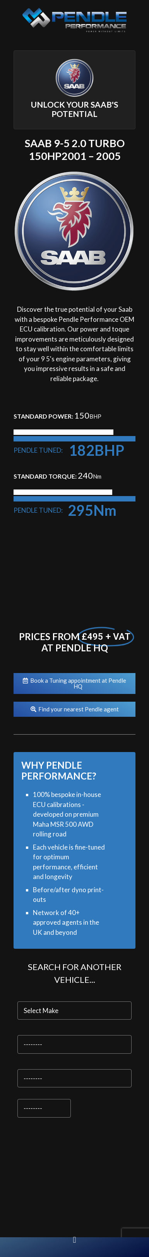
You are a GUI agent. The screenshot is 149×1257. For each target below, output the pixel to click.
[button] (74, 1239)
